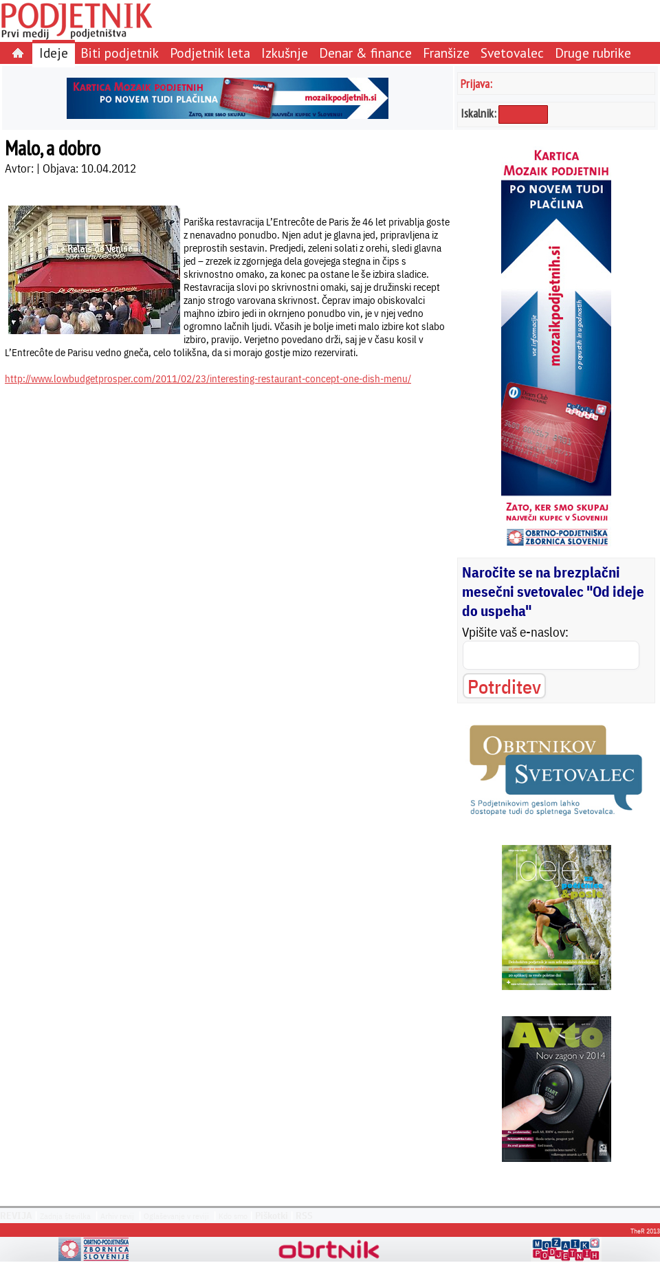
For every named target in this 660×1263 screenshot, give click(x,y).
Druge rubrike (593, 52)
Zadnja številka (65, 1216)
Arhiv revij (117, 1216)
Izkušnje (284, 52)
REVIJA (16, 1215)
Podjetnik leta (210, 52)
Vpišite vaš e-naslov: (515, 632)
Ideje (53, 52)
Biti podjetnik (119, 52)
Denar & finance (365, 52)
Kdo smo (233, 1216)
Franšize (446, 52)
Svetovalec (512, 52)
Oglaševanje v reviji (176, 1216)
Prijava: (476, 83)
